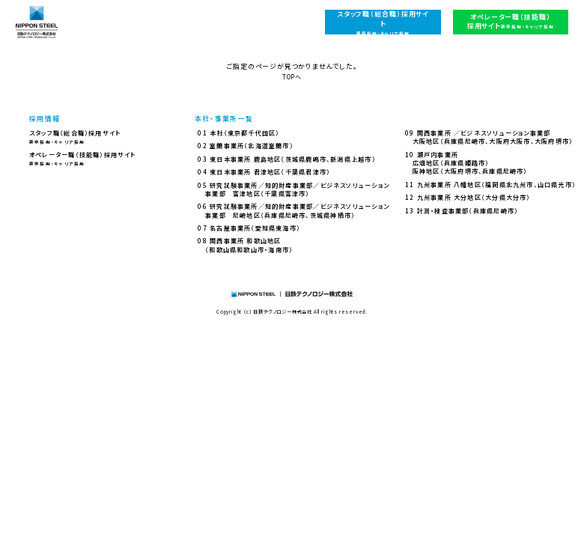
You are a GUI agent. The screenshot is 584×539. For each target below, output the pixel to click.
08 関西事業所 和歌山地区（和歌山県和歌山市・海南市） (245, 245)
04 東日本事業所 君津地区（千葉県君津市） (264, 172)
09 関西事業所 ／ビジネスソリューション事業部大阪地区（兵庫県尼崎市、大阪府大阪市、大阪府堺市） (489, 137)
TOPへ (292, 77)
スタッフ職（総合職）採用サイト (75, 137)
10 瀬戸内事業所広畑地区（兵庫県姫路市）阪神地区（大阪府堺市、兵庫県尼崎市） (466, 163)
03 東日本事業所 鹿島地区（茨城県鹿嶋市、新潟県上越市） (286, 159)
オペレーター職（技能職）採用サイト (82, 158)
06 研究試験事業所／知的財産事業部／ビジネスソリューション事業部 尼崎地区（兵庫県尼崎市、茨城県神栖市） (293, 210)
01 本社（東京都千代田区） (238, 133)
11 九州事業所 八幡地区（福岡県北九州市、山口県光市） (490, 184)
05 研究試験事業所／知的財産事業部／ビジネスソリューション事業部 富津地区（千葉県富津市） (293, 189)
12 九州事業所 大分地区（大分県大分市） (468, 197)
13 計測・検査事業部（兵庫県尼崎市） (461, 211)
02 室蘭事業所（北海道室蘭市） (245, 145)
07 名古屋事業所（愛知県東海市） (249, 228)
